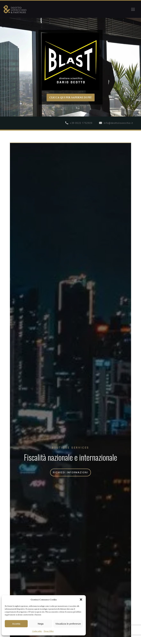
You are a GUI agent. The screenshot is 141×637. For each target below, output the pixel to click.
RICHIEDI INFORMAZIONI (70, 472)
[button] (81, 599)
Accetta (16, 623)
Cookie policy (37, 631)
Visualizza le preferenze (68, 623)
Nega (41, 623)
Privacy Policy (49, 631)
